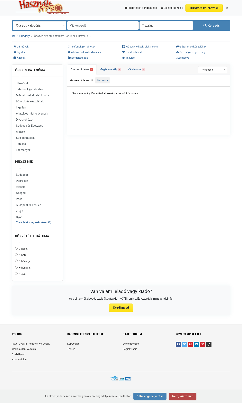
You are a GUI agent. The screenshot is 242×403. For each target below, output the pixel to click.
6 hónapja (25, 267)
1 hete (22, 254)
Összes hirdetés (82, 69)
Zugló (19, 211)
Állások (19, 57)
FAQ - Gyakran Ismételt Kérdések (31, 343)
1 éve (22, 273)
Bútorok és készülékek (191, 46)
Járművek (21, 46)
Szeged (21, 192)
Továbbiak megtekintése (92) (33, 222)
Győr (19, 217)
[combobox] (39, 25)
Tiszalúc (101, 80)
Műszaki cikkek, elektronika (140, 46)
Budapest (22, 174)
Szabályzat (18, 354)
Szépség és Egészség (190, 52)
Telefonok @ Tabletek (81, 46)
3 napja (23, 248)
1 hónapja (25, 261)
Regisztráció (130, 348)
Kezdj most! (121, 307)
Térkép (71, 348)
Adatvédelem (19, 359)
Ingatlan (19, 52)
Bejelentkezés (131, 343)
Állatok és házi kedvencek (84, 52)
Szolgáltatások (78, 57)
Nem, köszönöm (182, 396)
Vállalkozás (136, 69)
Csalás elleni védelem (24, 348)
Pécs (19, 199)
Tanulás (128, 57)
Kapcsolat (73, 343)
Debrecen (22, 180)
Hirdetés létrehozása (204, 8)
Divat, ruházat (132, 52)
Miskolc (20, 186)
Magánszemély (110, 69)
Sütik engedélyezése (150, 396)
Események (183, 57)
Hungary (24, 36)
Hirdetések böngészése (141, 7)
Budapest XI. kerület (28, 205)
